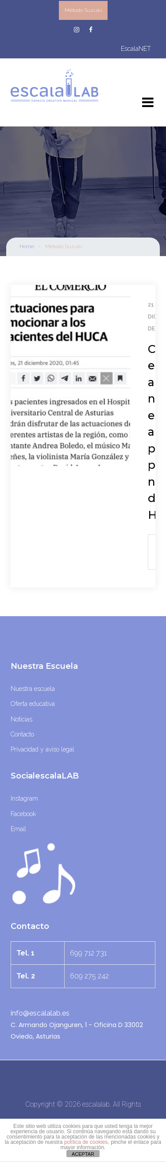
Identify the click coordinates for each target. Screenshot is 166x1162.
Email (18, 828)
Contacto (22, 734)
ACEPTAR (83, 1154)
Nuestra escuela (33, 688)
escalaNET (136, 48)
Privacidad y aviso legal (42, 749)
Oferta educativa (33, 703)
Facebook (23, 813)
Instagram (24, 798)
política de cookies (86, 1142)
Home (26, 246)
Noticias (21, 719)
